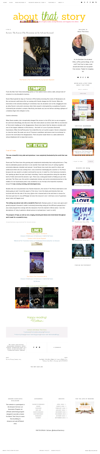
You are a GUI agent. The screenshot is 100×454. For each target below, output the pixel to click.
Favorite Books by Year (36, 2)
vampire (22, 350)
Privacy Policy (45, 450)
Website (16, 241)
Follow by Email (19, 334)
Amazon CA (40, 236)
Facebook (27, 332)
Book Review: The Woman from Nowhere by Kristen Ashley (83, 152)
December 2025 (61, 412)
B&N (46, 236)
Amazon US (24, 236)
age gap (38, 410)
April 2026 (61, 404)
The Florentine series (16, 349)
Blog (11, 2)
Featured (38, 408)
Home (5, 2)
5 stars (12, 344)
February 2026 (61, 408)
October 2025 (61, 416)
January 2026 (61, 410)
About (60, 2)
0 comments (57, 347)
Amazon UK (32, 236)
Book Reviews (19, 2)
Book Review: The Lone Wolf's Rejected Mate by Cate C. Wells (83, 258)
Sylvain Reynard (17, 349)
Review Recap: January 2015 (20, 358)
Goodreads (39, 332)
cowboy (38, 417)
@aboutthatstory (58, 430)
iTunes (51, 236)
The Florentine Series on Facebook (30, 241)
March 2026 (62, 406)
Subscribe (83, 93)
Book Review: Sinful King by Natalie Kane (83, 185)
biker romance (38, 412)
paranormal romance (14, 346)
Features (51, 2)
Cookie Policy (56, 450)
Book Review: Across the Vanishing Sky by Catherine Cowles (83, 240)
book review (19, 344)
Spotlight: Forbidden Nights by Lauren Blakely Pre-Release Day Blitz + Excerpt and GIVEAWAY (53, 359)
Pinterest (47, 332)
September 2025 (61, 417)
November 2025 (61, 414)
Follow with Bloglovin (33, 334)
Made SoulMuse (91, 450)
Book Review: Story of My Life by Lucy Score (83, 222)
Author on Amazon (54, 241)
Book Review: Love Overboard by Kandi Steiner (83, 203)
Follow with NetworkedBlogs (50, 334)
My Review (37, 281)
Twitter (45, 241)
